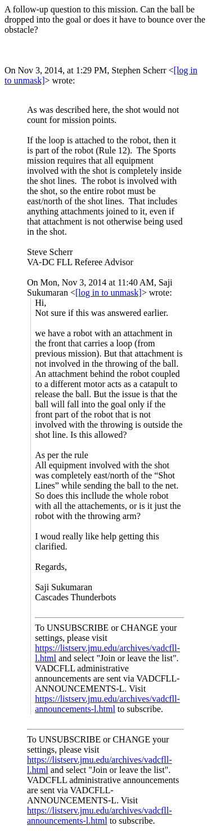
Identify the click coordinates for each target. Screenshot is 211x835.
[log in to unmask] (108, 292)
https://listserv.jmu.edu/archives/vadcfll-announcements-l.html (107, 704)
